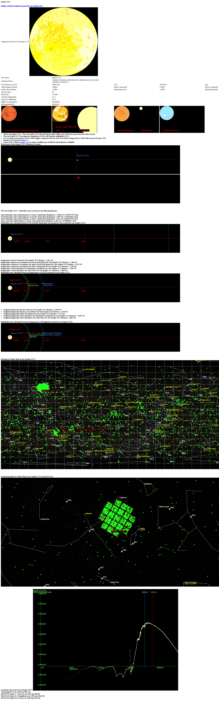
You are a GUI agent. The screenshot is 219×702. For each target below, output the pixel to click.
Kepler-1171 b (25, 142)
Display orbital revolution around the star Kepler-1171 (22, 6)
